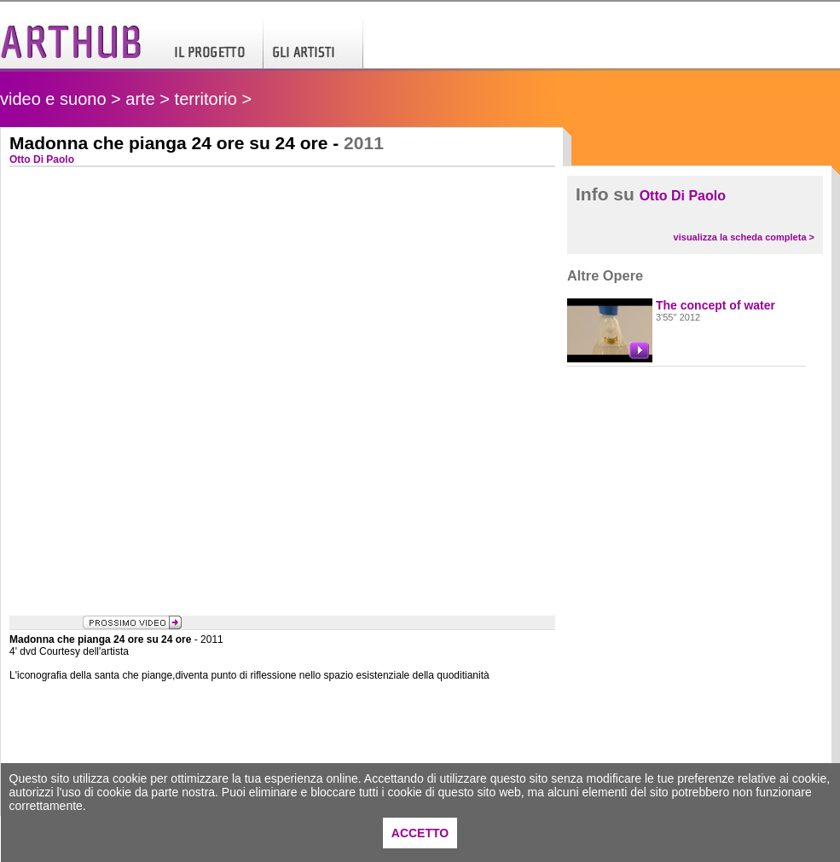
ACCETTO (420, 833)
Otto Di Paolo (683, 195)
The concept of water (715, 305)
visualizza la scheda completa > (744, 237)
